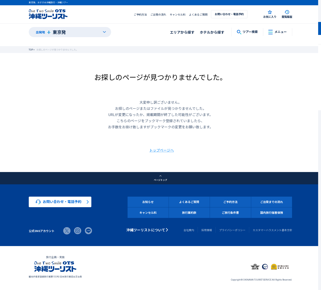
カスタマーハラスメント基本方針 (272, 230)
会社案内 (189, 230)
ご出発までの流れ (271, 202)
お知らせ (148, 202)
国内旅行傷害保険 (271, 212)
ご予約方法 (140, 14)
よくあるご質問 (198, 14)
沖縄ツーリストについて (145, 230)
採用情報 (206, 230)
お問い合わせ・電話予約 (229, 14)
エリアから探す (182, 32)
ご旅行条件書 (230, 212)
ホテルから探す (212, 32)
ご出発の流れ (158, 14)
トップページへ (161, 150)
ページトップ (160, 178)
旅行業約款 (189, 212)
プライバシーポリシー (232, 230)
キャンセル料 (178, 14)
